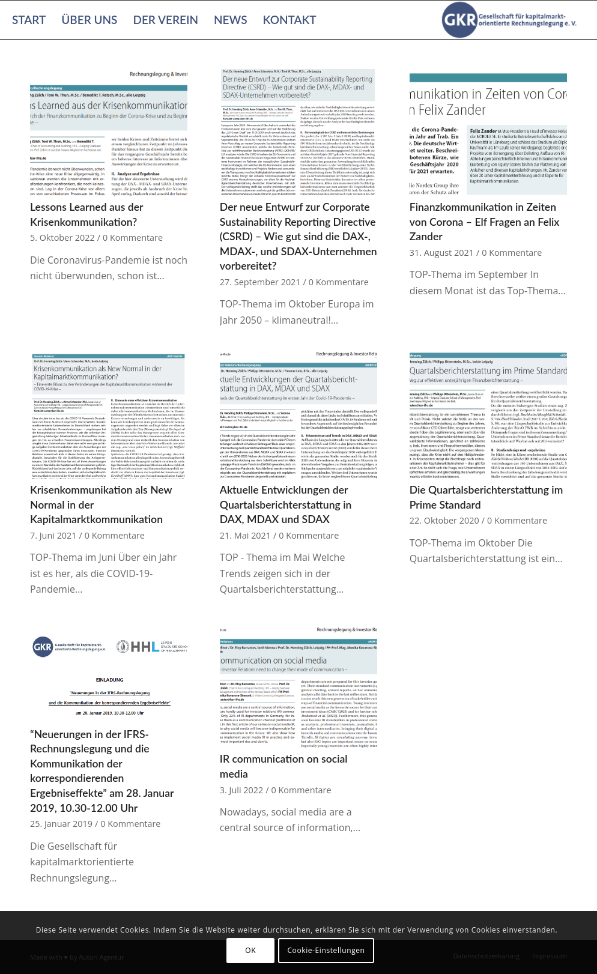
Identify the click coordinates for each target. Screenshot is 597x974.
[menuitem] (28, 20)
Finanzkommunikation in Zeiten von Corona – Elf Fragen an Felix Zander (485, 222)
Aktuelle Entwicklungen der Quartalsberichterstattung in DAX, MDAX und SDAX (286, 504)
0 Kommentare (133, 237)
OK (250, 950)
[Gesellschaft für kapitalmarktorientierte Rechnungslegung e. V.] (511, 20)
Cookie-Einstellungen (326, 950)
